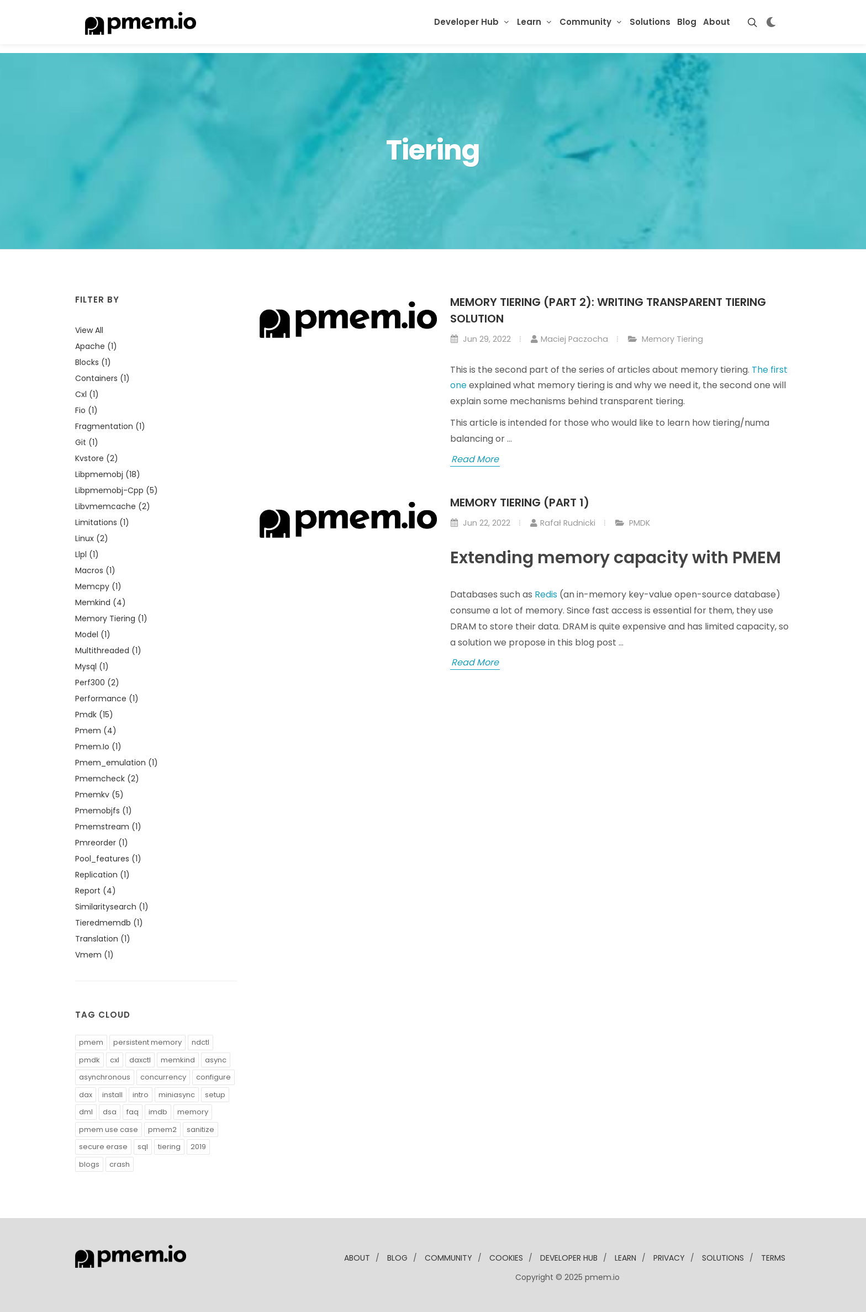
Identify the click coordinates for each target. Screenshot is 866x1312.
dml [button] (86, 1112)
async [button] (215, 1060)
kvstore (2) (96, 458)
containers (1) (102, 378)
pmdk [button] (89, 1060)
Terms (773, 1257)
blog (397, 1257)
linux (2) (91, 538)
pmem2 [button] (162, 1129)
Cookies (506, 1257)
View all (89, 330)
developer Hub (569, 1257)
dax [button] (85, 1094)
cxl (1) (87, 394)
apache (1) (96, 346)
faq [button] (132, 1112)
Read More (475, 459)
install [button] (112, 1094)
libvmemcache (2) (112, 506)
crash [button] (119, 1164)
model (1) (92, 634)
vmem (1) (94, 954)
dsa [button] (110, 1112)
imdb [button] (158, 1112)
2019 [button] (198, 1146)
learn (625, 1257)
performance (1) (107, 698)
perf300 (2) (97, 682)
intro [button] (141, 1094)
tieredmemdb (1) (109, 922)
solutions (723, 1257)
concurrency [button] (163, 1077)
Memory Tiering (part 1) (519, 502)
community (448, 1257)
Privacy (669, 1257)
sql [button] (143, 1146)
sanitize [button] (200, 1129)
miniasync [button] (177, 1094)
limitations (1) (102, 522)
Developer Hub (466, 22)
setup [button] (215, 1094)
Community (585, 22)
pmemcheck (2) (107, 778)
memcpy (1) (98, 586)
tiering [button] (169, 1146)
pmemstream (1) (108, 826)
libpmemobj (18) (107, 474)
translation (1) (102, 938)
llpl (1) (87, 554)
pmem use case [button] (108, 1129)
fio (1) (86, 410)
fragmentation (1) (110, 426)
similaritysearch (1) (112, 906)
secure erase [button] (103, 1146)
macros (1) (95, 570)
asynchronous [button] (104, 1077)
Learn (529, 22)
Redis (546, 594)
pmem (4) (96, 730)
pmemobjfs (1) (103, 810)
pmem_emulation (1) (116, 762)
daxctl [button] (140, 1060)
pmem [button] (91, 1042)
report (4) (95, 890)
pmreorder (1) (101, 842)
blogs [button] (89, 1164)
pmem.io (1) (98, 746)
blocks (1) (93, 362)
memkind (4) (100, 602)
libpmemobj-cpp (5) (116, 490)
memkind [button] (178, 1060)
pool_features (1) (108, 858)
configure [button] (213, 1077)
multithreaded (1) (108, 650)
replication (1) (102, 874)
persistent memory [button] (147, 1042)
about (357, 1257)
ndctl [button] (200, 1042)
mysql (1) (92, 666)
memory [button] (192, 1112)
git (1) (86, 442)
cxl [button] (114, 1060)
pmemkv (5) (99, 794)
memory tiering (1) (111, 618)
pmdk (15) (94, 714)
